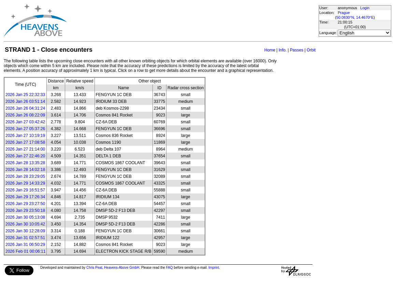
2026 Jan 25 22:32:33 (25, 94)
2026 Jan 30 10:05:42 (25, 224)
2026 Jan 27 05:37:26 (25, 128)
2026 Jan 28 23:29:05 (25, 176)
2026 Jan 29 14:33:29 (25, 183)
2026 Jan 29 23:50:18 (25, 210)
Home (269, 50)
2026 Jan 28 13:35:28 (25, 162)
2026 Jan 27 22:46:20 (25, 156)
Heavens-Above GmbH (121, 267)
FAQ (169, 267)
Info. (283, 50)
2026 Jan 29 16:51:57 (25, 190)
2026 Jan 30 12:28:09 (25, 231)
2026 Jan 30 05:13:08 (25, 217)
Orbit (311, 50)
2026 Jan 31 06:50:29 (25, 244)
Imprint (213, 267)
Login (364, 8)
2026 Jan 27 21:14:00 (25, 149)
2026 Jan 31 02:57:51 (25, 237)
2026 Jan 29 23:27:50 (25, 203)
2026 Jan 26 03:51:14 (25, 101)
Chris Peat (94, 267)
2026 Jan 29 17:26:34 (25, 196)
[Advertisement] (192, 20)
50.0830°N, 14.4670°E (355, 17)
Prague (344, 13)
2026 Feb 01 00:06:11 (25, 251)
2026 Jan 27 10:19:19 (25, 135)
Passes (296, 50)
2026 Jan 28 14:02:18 (25, 169)
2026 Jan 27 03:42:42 (25, 122)
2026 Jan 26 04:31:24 (25, 108)
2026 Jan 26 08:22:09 (25, 115)
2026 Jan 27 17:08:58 (25, 142)
